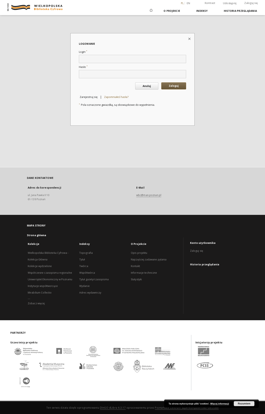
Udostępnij (230, 3)
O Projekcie (172, 11)
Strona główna (36, 235)
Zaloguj (174, 86)
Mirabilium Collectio (40, 292)
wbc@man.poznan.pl (148, 195)
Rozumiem (244, 403)
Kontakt (135, 266)
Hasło (83, 67)
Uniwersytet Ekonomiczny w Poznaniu (50, 279)
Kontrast (210, 3)
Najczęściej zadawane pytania (148, 259)
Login (83, 52)
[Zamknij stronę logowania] (189, 38)
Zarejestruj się (89, 97)
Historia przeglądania (240, 11)
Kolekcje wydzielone (40, 266)
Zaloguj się (251, 3)
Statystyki (136, 279)
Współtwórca (87, 272)
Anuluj (147, 86)
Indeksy (202, 11)
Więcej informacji (219, 403)
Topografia (86, 253)
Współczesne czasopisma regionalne (50, 272)
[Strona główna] (150, 10)
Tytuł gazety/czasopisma (94, 279)
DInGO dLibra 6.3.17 (113, 407)
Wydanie (84, 286)
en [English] (188, 3)
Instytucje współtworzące (43, 286)
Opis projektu (139, 253)
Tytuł (82, 259)
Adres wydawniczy (90, 292)
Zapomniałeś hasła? (116, 97)
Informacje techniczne (144, 272)
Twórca (83, 266)
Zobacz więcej (36, 303)
